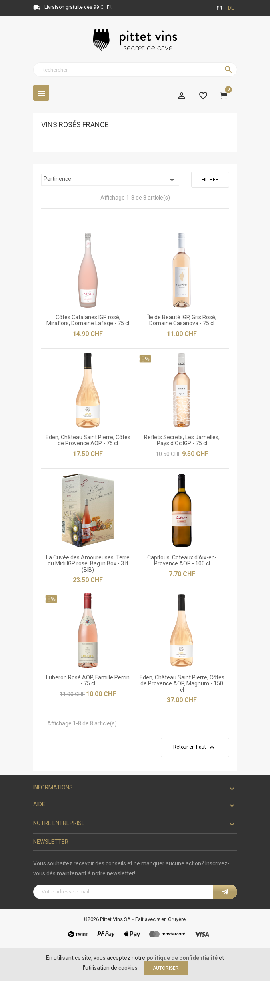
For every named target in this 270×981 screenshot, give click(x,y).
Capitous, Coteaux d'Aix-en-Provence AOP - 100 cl (182, 560)
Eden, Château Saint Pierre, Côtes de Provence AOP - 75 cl (88, 440)
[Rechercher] (135, 69)
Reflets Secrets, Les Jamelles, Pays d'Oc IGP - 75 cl (182, 440)
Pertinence (110, 180)
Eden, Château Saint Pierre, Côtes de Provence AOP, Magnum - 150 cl (182, 683)
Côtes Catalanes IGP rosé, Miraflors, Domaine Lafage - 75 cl (87, 320)
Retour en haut (195, 747)
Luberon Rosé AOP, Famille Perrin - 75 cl (88, 680)
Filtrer (210, 179)
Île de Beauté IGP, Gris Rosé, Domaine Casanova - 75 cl (182, 320)
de (231, 8)
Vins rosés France (75, 125)
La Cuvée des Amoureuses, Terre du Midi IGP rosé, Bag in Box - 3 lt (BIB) (88, 563)
